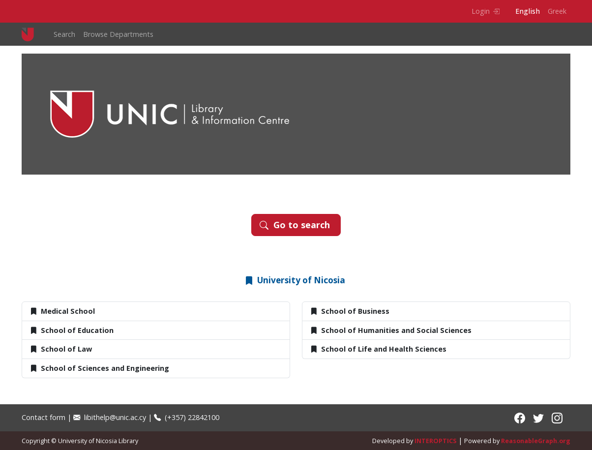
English (527, 11)
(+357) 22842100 (186, 417)
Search (64, 34)
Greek (557, 11)
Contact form (43, 417)
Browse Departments (118, 34)
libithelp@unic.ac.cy (109, 417)
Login (486, 11)
